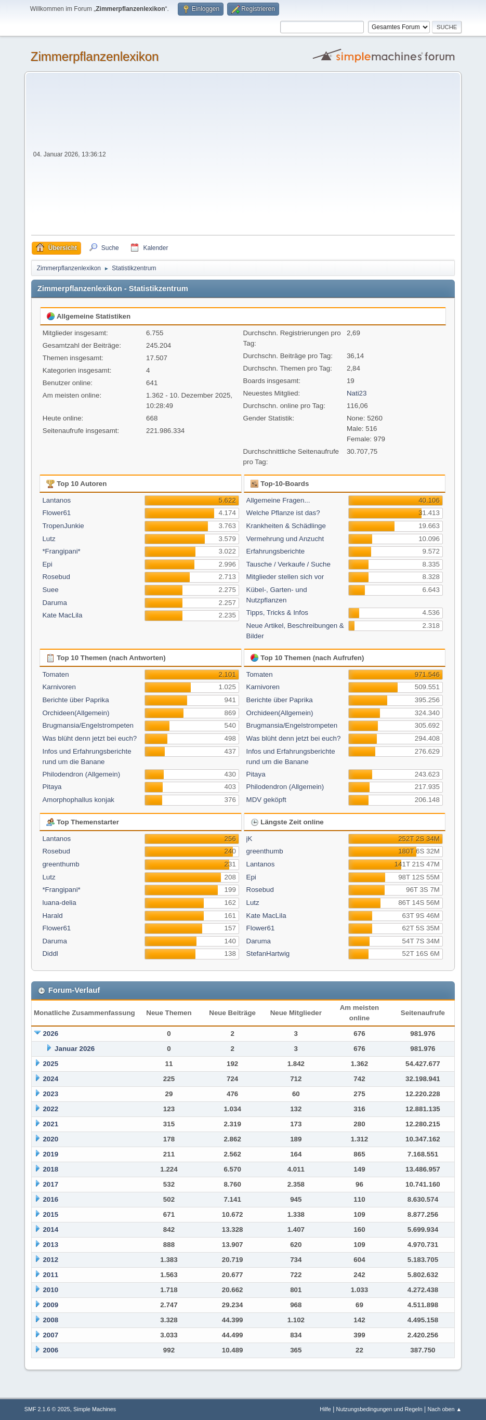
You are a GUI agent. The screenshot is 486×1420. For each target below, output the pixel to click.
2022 (50, 1109)
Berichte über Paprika (75, 700)
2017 (50, 1184)
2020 (50, 1139)
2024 (50, 1079)
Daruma (54, 603)
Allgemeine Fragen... (278, 500)
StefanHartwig (268, 953)
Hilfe (325, 1409)
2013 (50, 1244)
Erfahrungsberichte (275, 551)
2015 (50, 1214)
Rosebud (56, 577)
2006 (50, 1350)
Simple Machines (94, 1409)
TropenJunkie (63, 526)
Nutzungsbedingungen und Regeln (379, 1409)
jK (249, 839)
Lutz (48, 539)
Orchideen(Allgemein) (75, 713)
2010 (50, 1290)
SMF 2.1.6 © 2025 (47, 1409)
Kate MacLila (62, 615)
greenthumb (60, 864)
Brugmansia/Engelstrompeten (88, 725)
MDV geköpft (266, 800)
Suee (50, 590)
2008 (50, 1320)
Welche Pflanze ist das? (283, 513)
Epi (47, 564)
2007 (50, 1335)
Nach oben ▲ (444, 1409)
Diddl (50, 953)
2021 (50, 1124)
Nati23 (357, 393)
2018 (50, 1169)
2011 (50, 1275)
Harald (52, 915)
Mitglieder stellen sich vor (285, 577)
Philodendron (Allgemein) (81, 774)
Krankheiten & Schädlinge (286, 526)
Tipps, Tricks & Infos (277, 612)
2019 (50, 1154)
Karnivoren (58, 687)
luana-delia (59, 902)
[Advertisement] (281, 157)
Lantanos (56, 500)
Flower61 (56, 513)
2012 (50, 1260)
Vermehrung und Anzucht (285, 539)
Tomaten (55, 674)
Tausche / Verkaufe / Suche (288, 564)
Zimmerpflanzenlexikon (95, 56)
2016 (50, 1199)
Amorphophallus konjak (78, 800)
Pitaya (51, 787)
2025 (50, 1064)
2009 (50, 1305)
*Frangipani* (61, 551)
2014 (50, 1229)
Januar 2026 (75, 1049)
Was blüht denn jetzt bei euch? (89, 738)
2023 (50, 1094)
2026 (50, 1033)
